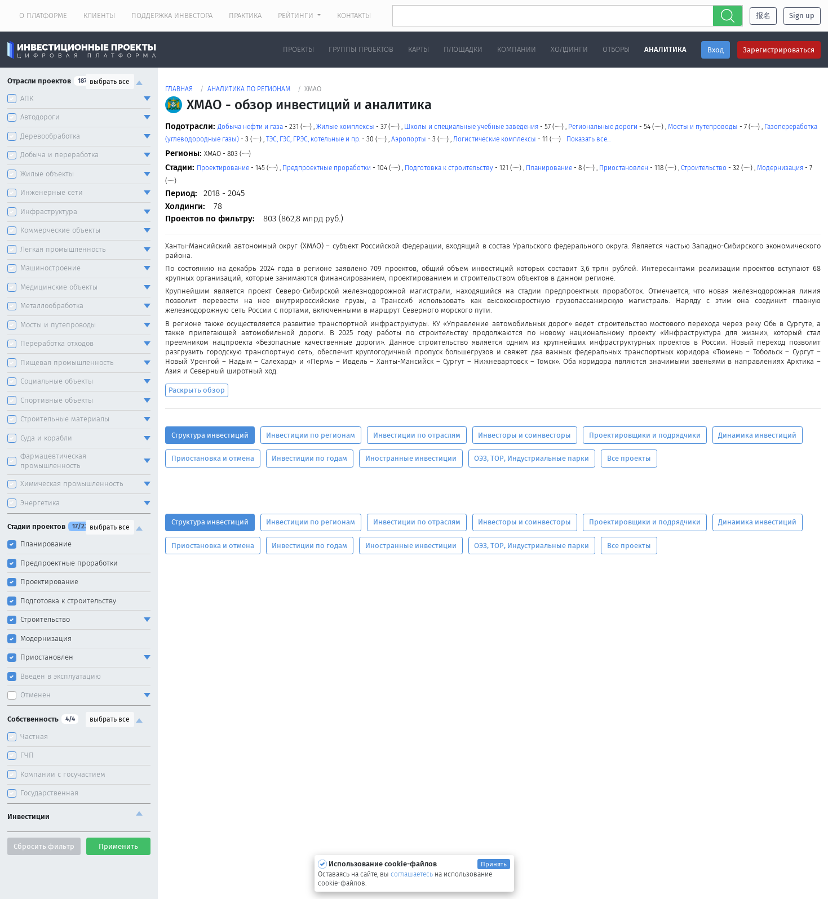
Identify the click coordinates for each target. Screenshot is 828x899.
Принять (494, 864)
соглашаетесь (413, 874)
